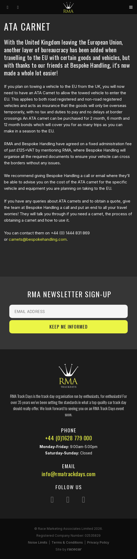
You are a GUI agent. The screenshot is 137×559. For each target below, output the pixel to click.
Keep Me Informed (68, 326)
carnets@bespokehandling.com (38, 239)
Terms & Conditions (67, 542)
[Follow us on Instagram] (52, 499)
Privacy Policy (98, 542)
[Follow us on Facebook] (68, 499)
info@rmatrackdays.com (69, 474)
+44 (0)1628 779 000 (68, 438)
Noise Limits (37, 542)
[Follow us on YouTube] (83, 499)
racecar (74, 549)
